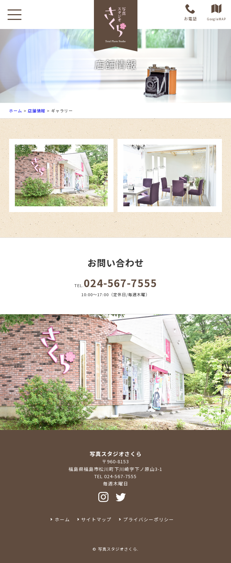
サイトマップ (96, 519)
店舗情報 (36, 110)
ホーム (15, 110)
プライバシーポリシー (148, 519)
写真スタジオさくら (117, 549)
